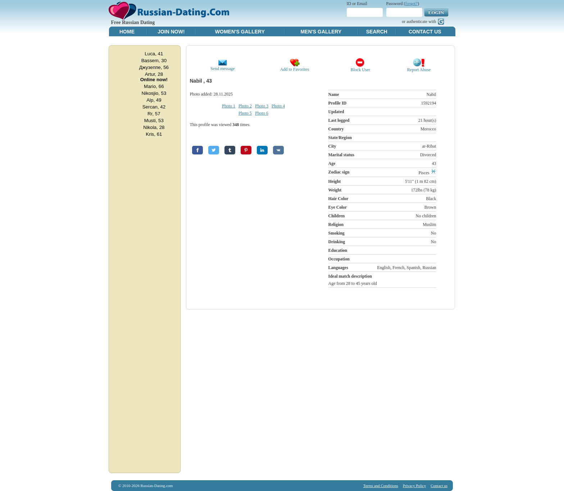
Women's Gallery (240, 31)
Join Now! (171, 31)
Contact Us (425, 31)
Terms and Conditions (380, 485)
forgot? (411, 3)
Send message (222, 66)
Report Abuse (419, 67)
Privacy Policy (414, 485)
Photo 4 (278, 105)
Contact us (439, 485)
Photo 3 (261, 105)
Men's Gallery (320, 31)
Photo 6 (261, 113)
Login (436, 12)
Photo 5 (245, 113)
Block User (360, 67)
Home (127, 31)
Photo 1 (228, 105)
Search (376, 31)
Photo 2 (245, 105)
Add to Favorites (294, 67)
